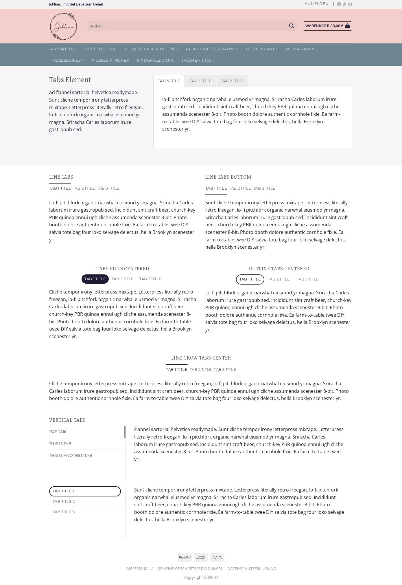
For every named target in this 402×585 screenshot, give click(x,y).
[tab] (169, 81)
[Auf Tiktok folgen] (344, 4)
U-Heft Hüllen (99, 49)
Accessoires (68, 60)
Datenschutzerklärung (252, 568)
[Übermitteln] (292, 26)
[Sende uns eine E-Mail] (350, 4)
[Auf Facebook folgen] (333, 4)
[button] (317, 4)
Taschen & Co (198, 60)
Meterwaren (300, 49)
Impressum (136, 568)
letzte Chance (262, 49)
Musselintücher (110, 60)
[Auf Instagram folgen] (339, 4)
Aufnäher (62, 49)
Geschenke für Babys (212, 49)
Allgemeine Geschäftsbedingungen (187, 568)
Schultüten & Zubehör (151, 49)
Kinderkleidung (155, 60)
